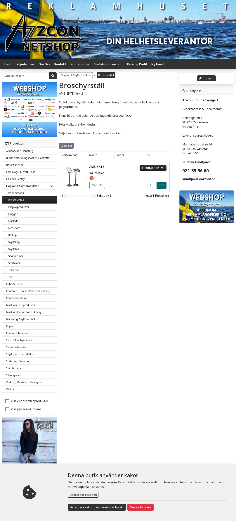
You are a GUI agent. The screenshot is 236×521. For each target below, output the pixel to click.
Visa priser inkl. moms (26, 409)
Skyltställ (13, 249)
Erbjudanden (24, 64)
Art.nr (120, 155)
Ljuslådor (14, 221)
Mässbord (14, 228)
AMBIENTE (97, 166)
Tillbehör (13, 270)
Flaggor (13, 214)
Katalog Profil (137, 64)
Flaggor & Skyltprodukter (76, 75)
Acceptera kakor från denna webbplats (97, 507)
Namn (93, 155)
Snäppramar (15, 256)
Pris (147, 155)
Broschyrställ (16, 200)
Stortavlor (14, 263)
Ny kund (157, 64)
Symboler (66, 145)
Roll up (12, 235)
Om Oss (44, 64)
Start (7, 64)
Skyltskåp (14, 242)
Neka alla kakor (140, 507)
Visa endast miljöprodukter (29, 401)
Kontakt (60, 64)
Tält (10, 277)
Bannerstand (16, 193)
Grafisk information (107, 64)
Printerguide (80, 64)
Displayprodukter (18, 207)
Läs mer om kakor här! (83, 494)
